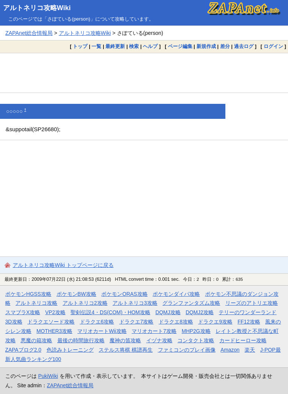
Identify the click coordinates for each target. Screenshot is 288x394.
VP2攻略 (55, 312)
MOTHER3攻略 (54, 331)
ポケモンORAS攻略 (124, 294)
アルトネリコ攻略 (36, 303)
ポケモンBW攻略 (76, 294)
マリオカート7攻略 (154, 331)
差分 (225, 46)
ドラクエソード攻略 (51, 322)
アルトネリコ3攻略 (135, 303)
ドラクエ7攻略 (136, 322)
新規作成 (206, 46)
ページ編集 (180, 46)
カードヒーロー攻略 (243, 340)
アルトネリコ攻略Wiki (37, 8)
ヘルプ (150, 46)
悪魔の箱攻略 (36, 340)
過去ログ (244, 46)
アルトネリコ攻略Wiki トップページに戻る (63, 265)
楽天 (249, 350)
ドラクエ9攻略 (215, 322)
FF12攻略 (248, 322)
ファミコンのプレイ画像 (187, 350)
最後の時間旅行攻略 (81, 340)
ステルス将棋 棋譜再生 (126, 350)
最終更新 (115, 46)
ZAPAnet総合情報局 (28, 33)
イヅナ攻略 (159, 340)
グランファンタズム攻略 (191, 303)
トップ (80, 46)
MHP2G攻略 (196, 331)
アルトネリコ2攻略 (85, 303)
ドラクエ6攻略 (97, 322)
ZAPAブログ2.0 (23, 350)
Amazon (230, 350)
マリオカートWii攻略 (101, 331)
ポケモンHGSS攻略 (28, 294)
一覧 (96, 46)
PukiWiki (48, 376)
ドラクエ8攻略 (176, 322)
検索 (134, 46)
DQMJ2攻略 (200, 312)
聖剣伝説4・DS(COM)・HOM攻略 (110, 312)
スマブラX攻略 (22, 312)
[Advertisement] (144, 73)
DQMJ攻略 (167, 312)
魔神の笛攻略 (125, 340)
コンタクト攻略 (195, 340)
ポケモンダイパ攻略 (176, 294)
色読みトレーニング (70, 350)
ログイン (273, 46)
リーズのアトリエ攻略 (251, 303)
